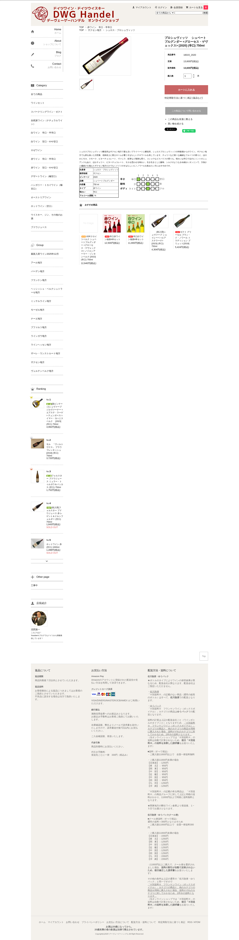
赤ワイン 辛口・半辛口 (99, 27)
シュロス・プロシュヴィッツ (120, 30)
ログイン (162, 7)
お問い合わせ (72, 922)
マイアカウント (143, 7)
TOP (81, 27)
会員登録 (178, 7)
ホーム (42, 922)
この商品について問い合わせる (186, 111)
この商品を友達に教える (180, 119)
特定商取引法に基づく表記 (171, 922)
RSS (189, 922)
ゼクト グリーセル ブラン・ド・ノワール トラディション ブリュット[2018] (183, 238)
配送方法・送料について (143, 922)
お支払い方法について (117, 922)
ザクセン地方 (94, 30)
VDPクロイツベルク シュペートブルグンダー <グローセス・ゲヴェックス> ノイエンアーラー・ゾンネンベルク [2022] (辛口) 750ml (89, 248)
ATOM (197, 922)
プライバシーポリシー (93, 922)
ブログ (41, 635)
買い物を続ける (176, 123)
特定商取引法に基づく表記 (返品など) (184, 98)
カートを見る (198, 7)
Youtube (34, 635)
